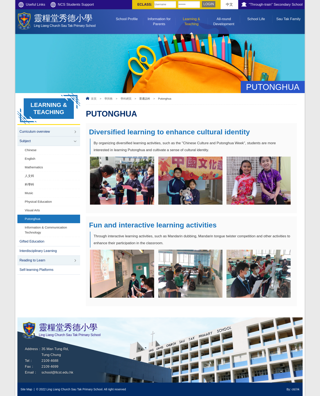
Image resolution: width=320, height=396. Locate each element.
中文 (229, 4)
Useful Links (35, 4)
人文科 (29, 176)
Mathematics (34, 167)
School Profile (129, 15)
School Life (259, 15)
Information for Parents (161, 17)
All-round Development (226, 17)
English (30, 158)
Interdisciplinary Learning (38, 251)
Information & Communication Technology (46, 230)
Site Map (26, 389)
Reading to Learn (32, 260)
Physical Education (38, 201)
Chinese (30, 150)
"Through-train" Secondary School (276, 4)
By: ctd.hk (293, 389)
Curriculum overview (35, 131)
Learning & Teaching (195, 17)
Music (29, 193)
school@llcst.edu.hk (57, 372)
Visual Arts (32, 210)
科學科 (29, 184)
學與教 (108, 98)
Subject (25, 141)
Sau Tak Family (290, 15)
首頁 (93, 98)
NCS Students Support (76, 4)
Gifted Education (32, 241)
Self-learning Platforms (36, 269)
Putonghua (32, 219)
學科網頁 (126, 98)
